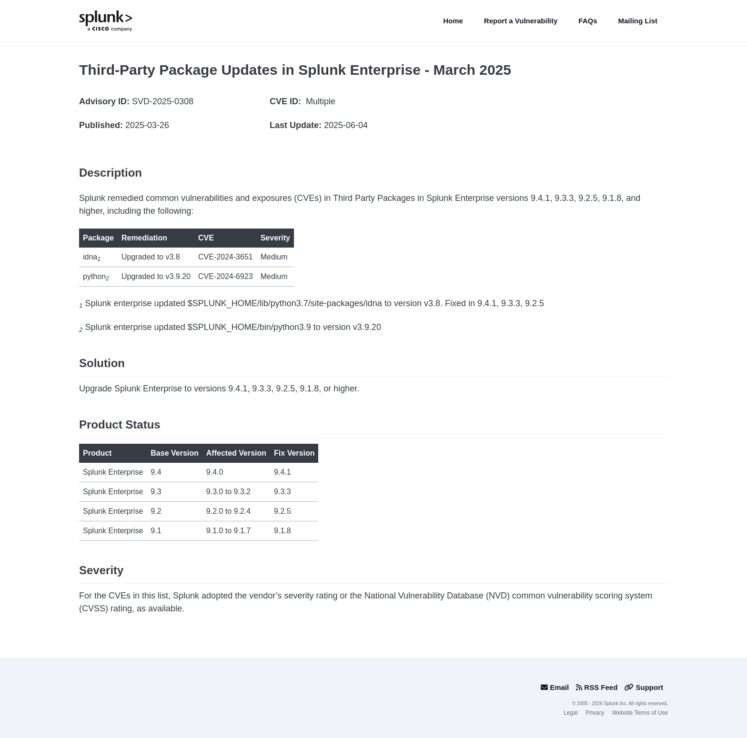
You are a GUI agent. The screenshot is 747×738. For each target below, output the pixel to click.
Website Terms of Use (640, 712)
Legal (570, 712)
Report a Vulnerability (520, 21)
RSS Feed (596, 687)
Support (644, 687)
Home (453, 21)
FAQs (587, 21)
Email (555, 687)
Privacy (594, 712)
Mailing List (638, 21)
